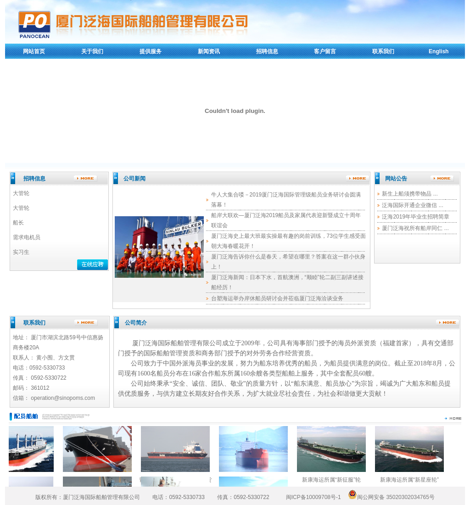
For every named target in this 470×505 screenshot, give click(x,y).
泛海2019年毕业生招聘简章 (415, 216)
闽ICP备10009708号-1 (313, 497)
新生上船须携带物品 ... (409, 194)
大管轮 (21, 193)
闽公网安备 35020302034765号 (391, 497)
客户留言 (325, 51)
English (438, 51)
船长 (18, 222)
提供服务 (151, 51)
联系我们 (383, 51)
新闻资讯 (209, 51)
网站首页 (34, 51)
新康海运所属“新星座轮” (413, 480)
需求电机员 (26, 237)
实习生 (21, 252)
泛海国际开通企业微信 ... (412, 205)
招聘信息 (267, 51)
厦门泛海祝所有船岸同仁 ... (415, 228)
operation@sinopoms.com (63, 398)
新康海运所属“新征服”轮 (335, 480)
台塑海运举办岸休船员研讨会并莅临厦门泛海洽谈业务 (277, 298)
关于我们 (92, 51)
